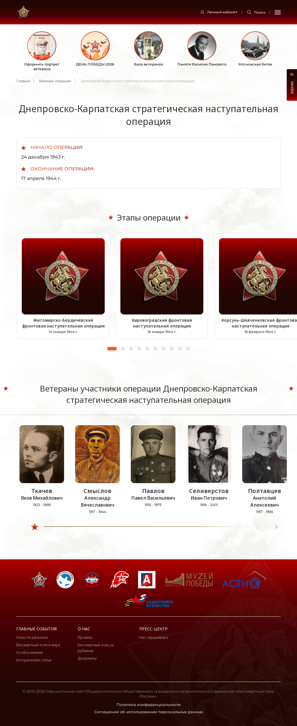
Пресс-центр (153, 629)
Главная (23, 81)
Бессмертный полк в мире (38, 645)
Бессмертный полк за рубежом (96, 648)
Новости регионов (32, 637)
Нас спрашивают (153, 637)
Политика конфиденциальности (149, 704)
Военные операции (55, 81)
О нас (84, 629)
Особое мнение (29, 652)
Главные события (36, 629)
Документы (87, 658)
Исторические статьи (33, 660)
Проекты (85, 637)
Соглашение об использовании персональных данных (148, 711)
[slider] (35, 527)
